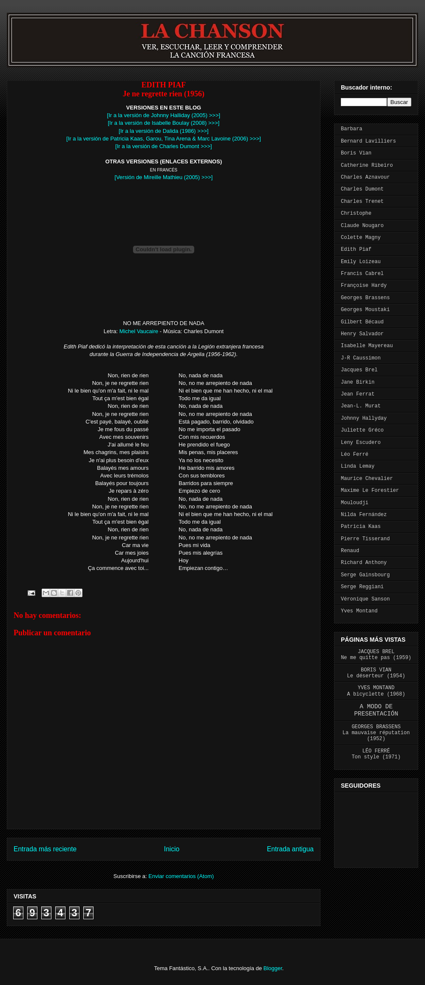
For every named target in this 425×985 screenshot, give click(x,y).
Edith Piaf (356, 250)
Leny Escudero (361, 443)
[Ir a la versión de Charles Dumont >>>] (163, 146)
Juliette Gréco (362, 430)
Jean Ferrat (357, 394)
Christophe (356, 213)
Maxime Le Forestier (370, 491)
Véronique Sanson (365, 599)
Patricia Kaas (361, 527)
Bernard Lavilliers (368, 141)
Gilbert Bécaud (362, 322)
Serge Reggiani (362, 587)
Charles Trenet (362, 202)
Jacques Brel (359, 370)
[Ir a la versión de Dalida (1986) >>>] (163, 131)
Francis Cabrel (362, 274)
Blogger (273, 968)
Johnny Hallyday (364, 418)
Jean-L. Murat (361, 406)
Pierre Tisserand (365, 539)
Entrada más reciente (45, 849)
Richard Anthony (364, 563)
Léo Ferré (354, 454)
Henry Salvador (362, 334)
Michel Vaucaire (139, 331)
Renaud (350, 551)
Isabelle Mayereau (367, 346)
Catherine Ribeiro (367, 165)
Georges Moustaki (365, 310)
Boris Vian (356, 153)
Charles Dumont (362, 189)
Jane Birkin (357, 382)
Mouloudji (354, 503)
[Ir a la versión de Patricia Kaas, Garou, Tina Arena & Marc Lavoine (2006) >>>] (163, 138)
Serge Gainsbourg (365, 575)
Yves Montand (359, 611)
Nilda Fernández (364, 515)
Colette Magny (361, 238)
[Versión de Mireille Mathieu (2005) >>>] (164, 177)
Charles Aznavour (365, 177)
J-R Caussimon (361, 358)
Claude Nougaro (362, 226)
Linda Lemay (357, 466)
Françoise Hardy (364, 286)
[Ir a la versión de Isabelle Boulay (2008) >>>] (164, 123)
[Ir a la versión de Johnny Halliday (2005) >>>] (163, 115)
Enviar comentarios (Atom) (181, 876)
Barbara (351, 129)
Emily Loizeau (361, 262)
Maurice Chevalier (367, 479)
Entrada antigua (290, 849)
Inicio (171, 849)
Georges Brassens (365, 298)
